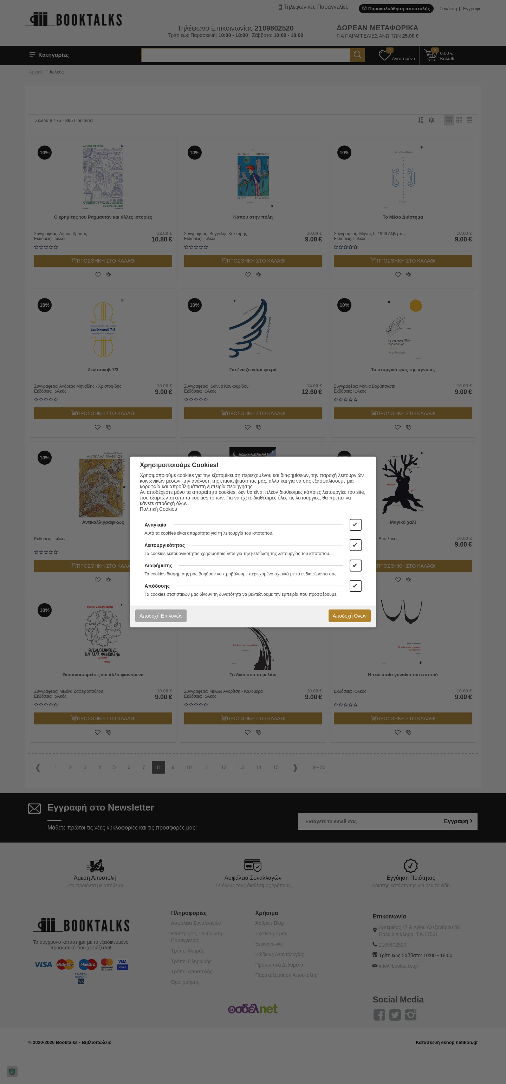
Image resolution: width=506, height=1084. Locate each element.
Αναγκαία (155, 525)
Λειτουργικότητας (164, 545)
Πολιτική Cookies (158, 509)
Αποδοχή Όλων (349, 616)
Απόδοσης (157, 586)
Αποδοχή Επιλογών (161, 616)
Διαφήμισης (158, 565)
